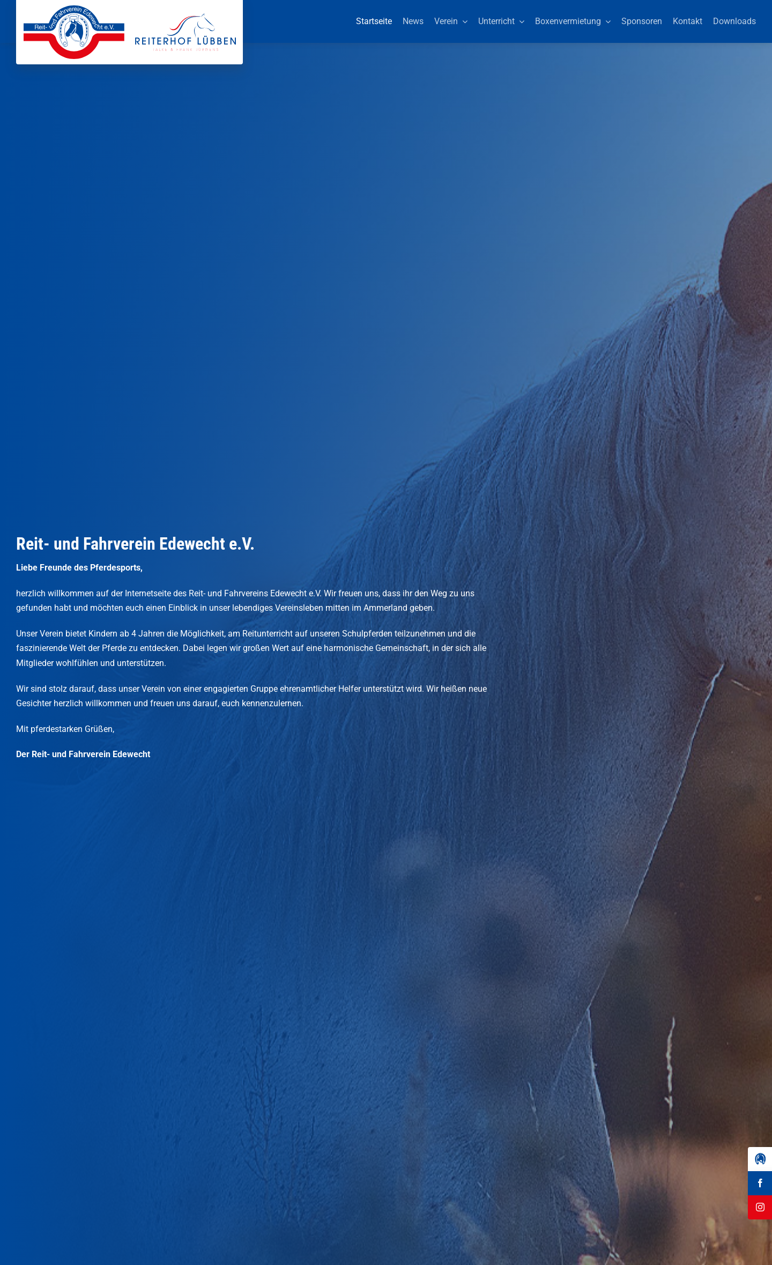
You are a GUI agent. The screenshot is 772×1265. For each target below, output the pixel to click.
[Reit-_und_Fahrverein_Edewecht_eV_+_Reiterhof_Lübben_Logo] (130, 9)
